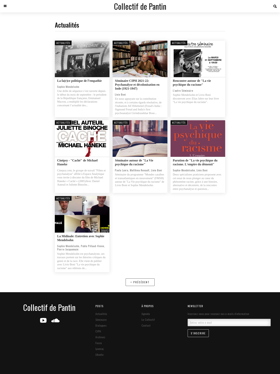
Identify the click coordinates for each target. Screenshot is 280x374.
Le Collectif (148, 320)
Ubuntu (99, 355)
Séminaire (101, 320)
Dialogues (101, 325)
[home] (140, 6)
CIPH (98, 331)
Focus (98, 343)
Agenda (146, 314)
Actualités (101, 314)
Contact (146, 325)
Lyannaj (99, 349)
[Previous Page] (140, 282)
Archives (100, 337)
